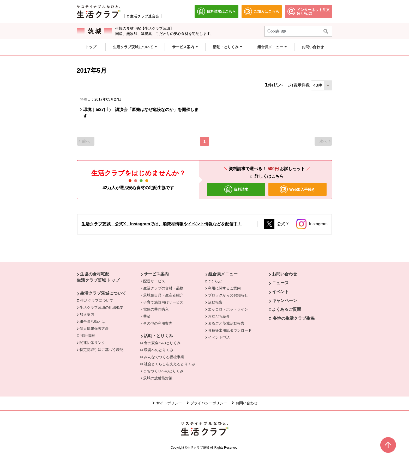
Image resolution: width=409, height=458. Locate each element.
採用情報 (87, 335)
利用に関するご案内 (224, 288)
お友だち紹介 (219, 316)
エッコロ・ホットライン (228, 309)
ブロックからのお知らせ (228, 295)
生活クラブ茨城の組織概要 (101, 307)
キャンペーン (284, 300)
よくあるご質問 (286, 309)
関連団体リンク (92, 343)
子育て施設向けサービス (163, 302)
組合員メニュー (223, 274)
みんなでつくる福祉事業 (164, 357)
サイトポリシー (169, 403)
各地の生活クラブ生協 (294, 318)
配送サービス (154, 281)
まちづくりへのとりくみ (163, 371)
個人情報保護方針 (94, 328)
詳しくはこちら (269, 176)
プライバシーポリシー (208, 403)
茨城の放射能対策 (157, 378)
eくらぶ (216, 280)
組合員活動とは (92, 321)
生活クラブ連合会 (144, 16)
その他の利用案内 (157, 323)
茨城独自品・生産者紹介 (163, 295)
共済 (147, 316)
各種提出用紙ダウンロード (230, 330)
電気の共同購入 (156, 309)
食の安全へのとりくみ (162, 343)
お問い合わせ (284, 274)
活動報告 (215, 302)
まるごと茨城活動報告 (226, 323)
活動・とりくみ (158, 335)
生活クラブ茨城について (103, 293)
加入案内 (87, 314)
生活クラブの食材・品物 (163, 288)
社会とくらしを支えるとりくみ (169, 364)
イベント (280, 291)
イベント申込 (219, 337)
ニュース (280, 283)
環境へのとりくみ (158, 350)
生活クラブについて (98, 300)
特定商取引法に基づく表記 (101, 350)
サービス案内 (156, 274)
